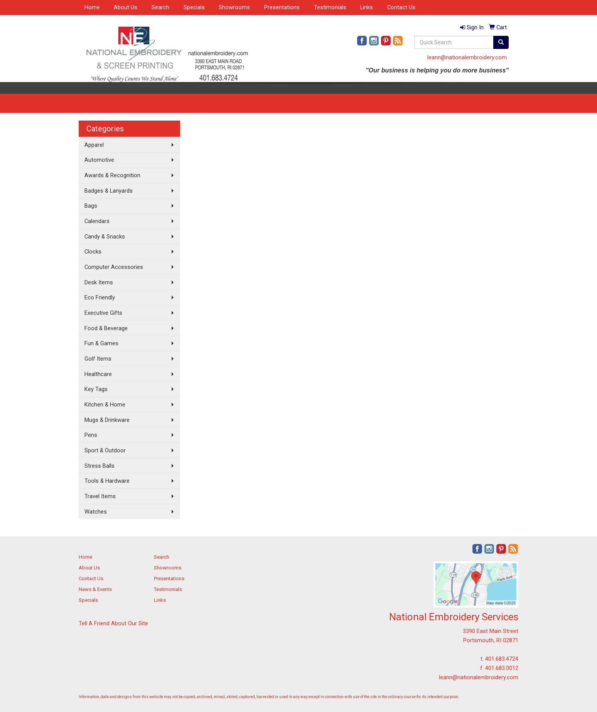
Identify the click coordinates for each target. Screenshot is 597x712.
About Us (125, 7)
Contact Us (401, 7)
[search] (501, 42)
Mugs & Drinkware (107, 419)
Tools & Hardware (107, 480)
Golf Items (97, 358)
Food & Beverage (106, 328)
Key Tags (96, 389)
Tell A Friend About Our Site (113, 623)
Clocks (92, 251)
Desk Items (98, 282)
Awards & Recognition (112, 175)
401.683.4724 (501, 658)
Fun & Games (101, 343)
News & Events (95, 589)
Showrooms (234, 7)
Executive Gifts (103, 312)
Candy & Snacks (104, 236)
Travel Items (100, 496)
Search (160, 7)
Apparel (94, 144)
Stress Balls (99, 465)
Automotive (99, 159)
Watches (95, 511)
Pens (90, 435)
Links (366, 7)
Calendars (97, 221)
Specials (194, 7)
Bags (90, 205)
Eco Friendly (99, 297)
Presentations (282, 7)
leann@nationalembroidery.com (467, 57)
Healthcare (98, 374)
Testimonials (330, 7)
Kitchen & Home (104, 404)
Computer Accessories (113, 267)
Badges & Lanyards (108, 190)
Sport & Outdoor (105, 450)
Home (92, 7)
